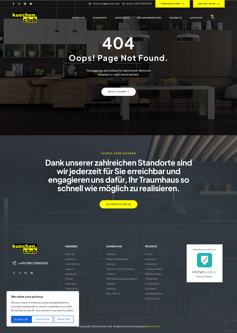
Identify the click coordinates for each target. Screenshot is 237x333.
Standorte (70, 258)
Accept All (64, 319)
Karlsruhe (110, 263)
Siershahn (111, 254)
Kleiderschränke (153, 273)
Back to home (118, 91)
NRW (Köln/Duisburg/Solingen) (121, 278)
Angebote (70, 273)
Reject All (43, 319)
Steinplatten (151, 263)
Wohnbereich (152, 283)
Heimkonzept (152, 298)
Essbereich (151, 288)
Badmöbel (150, 258)
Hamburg (111, 288)
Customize (21, 319)
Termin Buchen (72, 263)
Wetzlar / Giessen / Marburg (120, 268)
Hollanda (110, 283)
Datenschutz (71, 288)
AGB (67, 293)
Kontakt (69, 278)
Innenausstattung (153, 268)
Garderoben (151, 278)
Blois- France (112, 293)
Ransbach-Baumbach (117, 258)
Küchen (149, 254)
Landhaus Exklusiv (153, 293)
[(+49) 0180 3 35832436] (14, 263)
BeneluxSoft (153, 326)
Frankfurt (110, 273)
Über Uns (69, 254)
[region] (43, 309)
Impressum (71, 283)
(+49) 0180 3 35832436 (33, 263)
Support (69, 268)
